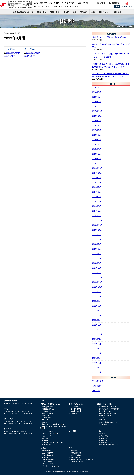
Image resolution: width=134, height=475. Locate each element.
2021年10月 (97, 339)
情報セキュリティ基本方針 (51, 424)
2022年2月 (96, 320)
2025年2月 (96, 154)
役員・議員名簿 (47, 413)
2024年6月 (96, 192)
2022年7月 (96, 301)
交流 (93, 12)
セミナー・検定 (69, 12)
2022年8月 (96, 296)
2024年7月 (96, 187)
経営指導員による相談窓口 (108, 407)
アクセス (103, 3)
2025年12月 (97, 106)
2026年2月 (96, 97)
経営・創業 (54, 12)
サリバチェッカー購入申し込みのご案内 (109, 37)
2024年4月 (96, 201)
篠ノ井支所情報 (76, 455)
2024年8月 (96, 182)
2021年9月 (96, 344)
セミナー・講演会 (48, 464)
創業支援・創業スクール (107, 413)
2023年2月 (96, 268)
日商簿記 (45, 438)
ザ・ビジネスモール (49, 466)
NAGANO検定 (47, 445)
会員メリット (104, 12)
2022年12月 (97, 277)
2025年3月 (96, 149)
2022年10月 (97, 287)
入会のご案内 (127, 4)
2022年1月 (96, 325)
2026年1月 (96, 102)
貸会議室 (45, 457)
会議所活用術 (46, 451)
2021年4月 (96, 368)
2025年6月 (96, 135)
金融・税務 (41, 12)
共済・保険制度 (47, 461)
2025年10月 (97, 116)
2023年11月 (97, 225)
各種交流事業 (103, 436)
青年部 (101, 438)
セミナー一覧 (46, 436)
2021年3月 (96, 372)
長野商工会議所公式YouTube (80, 459)
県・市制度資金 (76, 409)
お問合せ (116, 3)
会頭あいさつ (46, 411)
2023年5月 (96, 254)
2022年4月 (96, 311)
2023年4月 (96, 258)
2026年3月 (96, 92)
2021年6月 (96, 358)
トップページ (45, 401)
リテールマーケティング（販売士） (54, 443)
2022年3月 (96, 315)
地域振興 (84, 12)
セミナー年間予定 (48, 434)
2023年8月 (96, 239)
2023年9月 (96, 235)
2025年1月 (96, 159)
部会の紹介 (103, 434)
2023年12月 (97, 220)
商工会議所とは (47, 407)
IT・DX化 (102, 418)
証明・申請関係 (47, 455)
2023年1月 (96, 273)
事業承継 (102, 420)
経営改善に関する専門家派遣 (109, 409)
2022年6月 (96, 306)
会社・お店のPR (47, 453)
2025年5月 (96, 140)
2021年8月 (96, 349)
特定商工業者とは (48, 409)
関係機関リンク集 (77, 461)
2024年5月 (96, 197)
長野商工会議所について (23, 12)
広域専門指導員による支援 (108, 422)
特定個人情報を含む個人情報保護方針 (53, 427)
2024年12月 (97, 163)
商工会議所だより (77, 453)
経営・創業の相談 (104, 404)
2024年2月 (96, 211)
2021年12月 (97, 330)
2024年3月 (96, 206)
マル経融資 (74, 407)
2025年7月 (96, 130)
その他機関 (96, 386)
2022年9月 (96, 292)
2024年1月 (96, 216)
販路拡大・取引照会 (106, 415)
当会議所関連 (97, 381)
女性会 (101, 440)
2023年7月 (96, 244)
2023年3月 (96, 263)
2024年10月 (97, 173)
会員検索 (117, 12)
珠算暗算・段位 (47, 440)
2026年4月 (96, 87)
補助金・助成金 (76, 411)
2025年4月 (96, 144)
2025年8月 (96, 125)
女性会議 (96, 391)
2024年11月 (97, 168)
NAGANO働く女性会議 (106, 445)
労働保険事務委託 (105, 424)
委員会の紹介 (46, 415)
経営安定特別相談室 (106, 411)
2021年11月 (97, 334)
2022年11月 (97, 282)
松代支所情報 (75, 457)
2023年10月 (97, 230)
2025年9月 (96, 121)
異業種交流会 (103, 443)
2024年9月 (96, 178)
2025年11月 (97, 111)
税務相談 (74, 413)
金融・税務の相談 (76, 404)
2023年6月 (96, 249)
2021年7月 (96, 353)
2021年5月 (96, 363)
